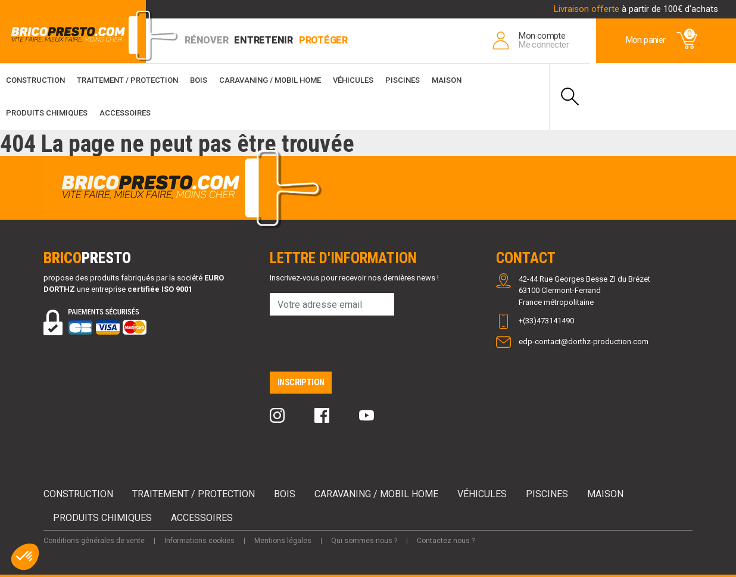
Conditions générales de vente (94, 541)
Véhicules (353, 80)
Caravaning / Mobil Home (270, 80)
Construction (35, 80)
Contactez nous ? (446, 541)
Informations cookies (199, 541)
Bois (198, 80)
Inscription (300, 382)
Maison (446, 80)
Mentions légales (282, 541)
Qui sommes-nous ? (364, 541)
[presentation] (360, 348)
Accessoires (125, 112)
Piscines (402, 80)
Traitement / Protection (127, 80)
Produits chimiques (47, 112)
